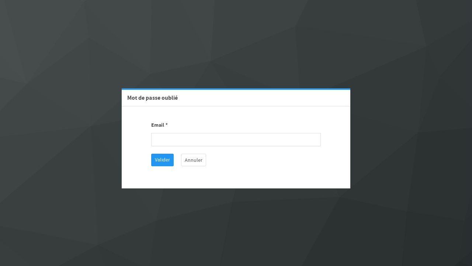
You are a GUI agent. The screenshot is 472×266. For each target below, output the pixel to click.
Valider (162, 160)
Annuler (193, 160)
